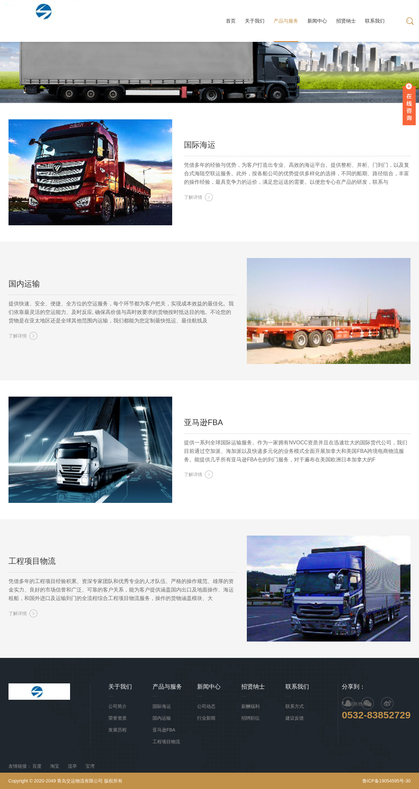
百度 (37, 766)
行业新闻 (206, 718)
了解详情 (193, 197)
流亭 (72, 766)
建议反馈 (294, 718)
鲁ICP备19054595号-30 (386, 780)
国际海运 (162, 706)
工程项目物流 (166, 741)
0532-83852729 (376, 715)
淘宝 (54, 766)
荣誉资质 (117, 718)
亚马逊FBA (164, 729)
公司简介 (117, 706)
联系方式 (294, 706)
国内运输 (162, 718)
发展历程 (117, 729)
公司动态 (206, 706)
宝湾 (90, 766)
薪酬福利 (250, 706)
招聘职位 (250, 718)
